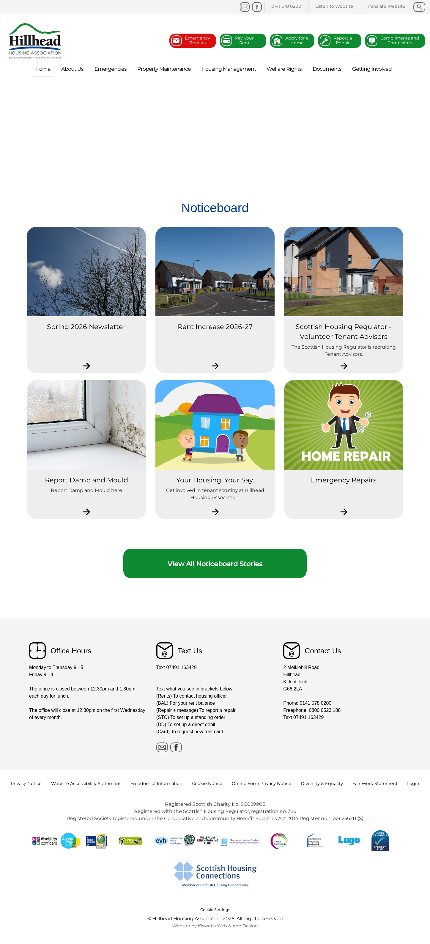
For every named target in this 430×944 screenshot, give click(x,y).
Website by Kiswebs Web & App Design (215, 926)
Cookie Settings (215, 909)
